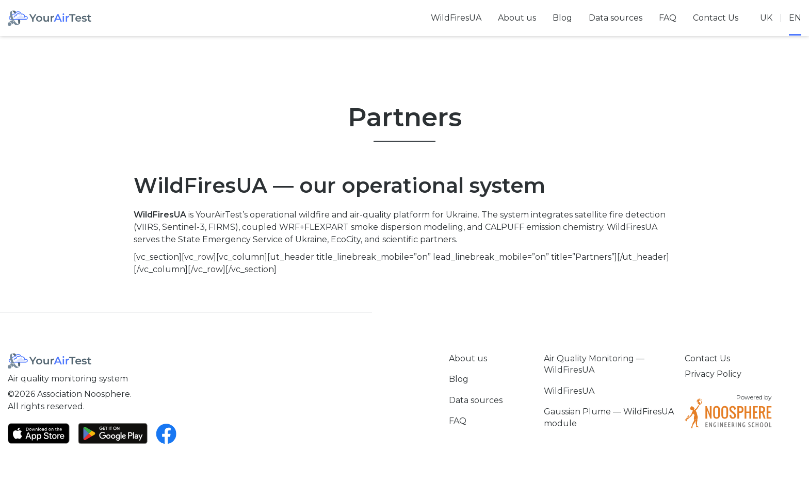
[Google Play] (113, 433)
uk (766, 18)
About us (517, 18)
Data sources (615, 18)
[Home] (49, 18)
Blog (562, 18)
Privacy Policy (713, 374)
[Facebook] (166, 434)
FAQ (667, 18)
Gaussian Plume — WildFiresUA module (609, 417)
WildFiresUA (456, 18)
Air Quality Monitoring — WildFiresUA (594, 364)
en (795, 18)
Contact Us (715, 18)
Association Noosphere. (84, 394)
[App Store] (39, 433)
